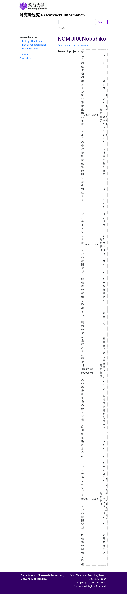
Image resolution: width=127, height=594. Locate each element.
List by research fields (34, 44)
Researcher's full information (74, 45)
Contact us (25, 58)
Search (101, 22)
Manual (23, 54)
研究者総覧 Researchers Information (52, 15)
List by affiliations (32, 41)
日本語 (62, 28)
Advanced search (31, 48)
